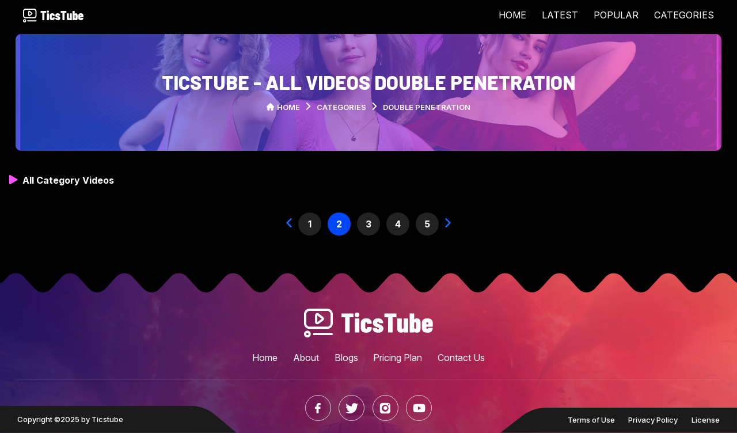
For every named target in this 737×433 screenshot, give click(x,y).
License (706, 419)
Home (283, 107)
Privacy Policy (653, 419)
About (306, 357)
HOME (512, 15)
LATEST (560, 15)
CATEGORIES (684, 15)
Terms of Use (591, 419)
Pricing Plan (397, 357)
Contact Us (461, 357)
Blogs (346, 357)
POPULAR (616, 15)
